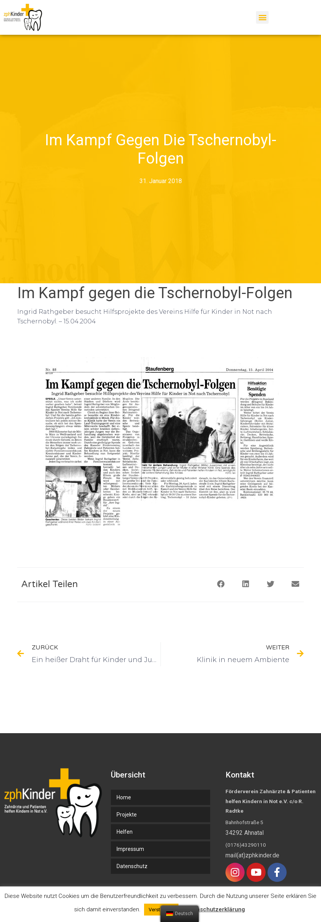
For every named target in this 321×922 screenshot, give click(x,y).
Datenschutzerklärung (214, 909)
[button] (262, 17)
